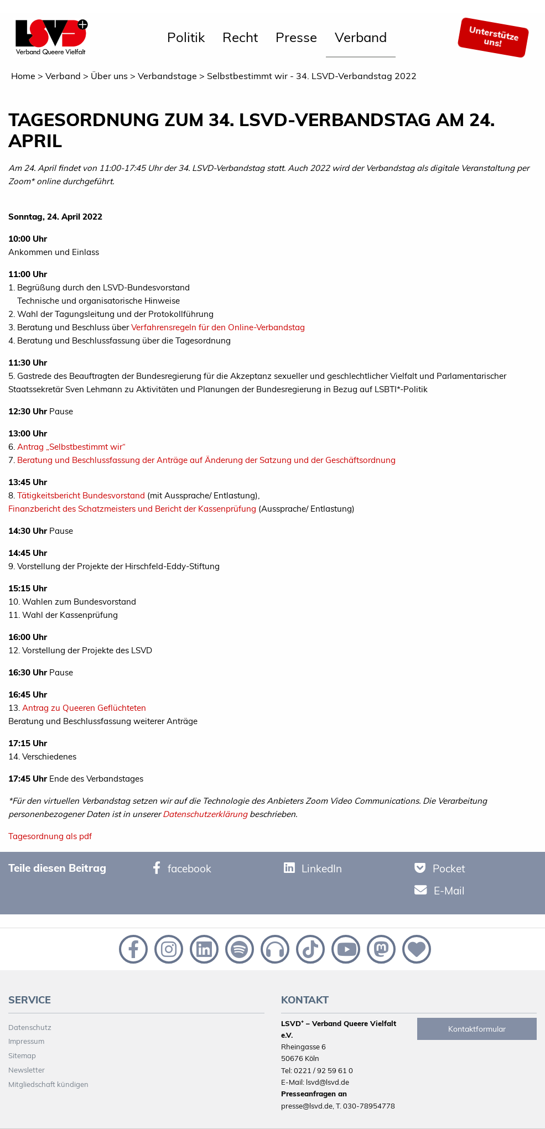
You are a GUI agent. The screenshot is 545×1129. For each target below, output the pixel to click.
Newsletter (26, 1069)
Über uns (109, 75)
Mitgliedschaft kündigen (48, 1084)
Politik (186, 37)
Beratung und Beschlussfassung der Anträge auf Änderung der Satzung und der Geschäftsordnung (206, 460)
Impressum (26, 1041)
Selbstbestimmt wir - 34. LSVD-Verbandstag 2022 (312, 75)
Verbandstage (167, 75)
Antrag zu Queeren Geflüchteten (84, 708)
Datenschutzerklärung (205, 814)
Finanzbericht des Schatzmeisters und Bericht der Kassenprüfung (132, 508)
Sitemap (22, 1055)
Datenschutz (29, 1027)
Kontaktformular (477, 1029)
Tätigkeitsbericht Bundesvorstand (81, 495)
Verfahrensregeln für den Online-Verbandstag (218, 327)
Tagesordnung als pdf (50, 836)
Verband (361, 37)
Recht (240, 37)
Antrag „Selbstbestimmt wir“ (71, 446)
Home (23, 75)
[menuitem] (186, 38)
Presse (296, 37)
